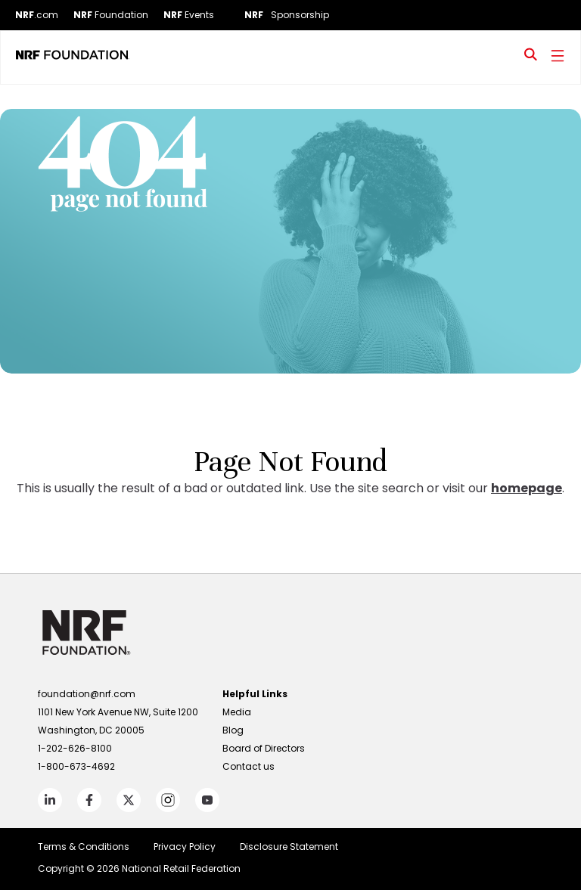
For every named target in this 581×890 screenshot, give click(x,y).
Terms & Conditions (83, 846)
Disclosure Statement (289, 846)
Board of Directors (263, 748)
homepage (526, 488)
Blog (233, 730)
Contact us (248, 766)
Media (236, 711)
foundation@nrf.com (86, 693)
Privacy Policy (185, 846)
